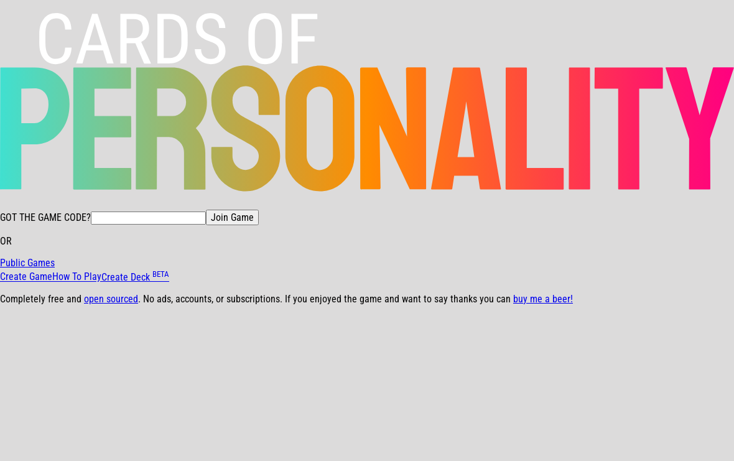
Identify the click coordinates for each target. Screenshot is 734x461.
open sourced (111, 299)
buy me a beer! (543, 299)
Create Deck (135, 277)
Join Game (232, 217)
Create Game (26, 277)
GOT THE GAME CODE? (45, 217)
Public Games (27, 263)
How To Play (76, 277)
